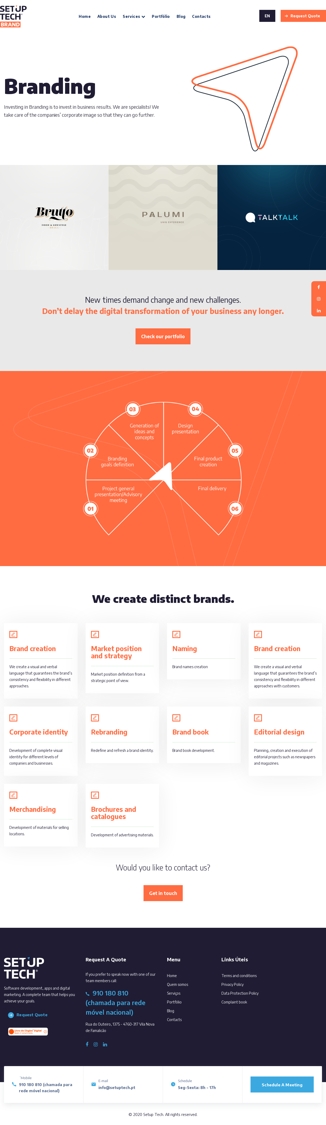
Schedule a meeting (282, 1084)
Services (134, 16)
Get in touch (163, 893)
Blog (181, 16)
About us (106, 16)
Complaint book (234, 1002)
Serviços (181, 992)
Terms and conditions (239, 975)
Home (85, 16)
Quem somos (185, 983)
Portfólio (161, 16)
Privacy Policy (232, 984)
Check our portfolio (163, 336)
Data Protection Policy (240, 993)
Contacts (201, 16)
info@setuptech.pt (116, 1087)
